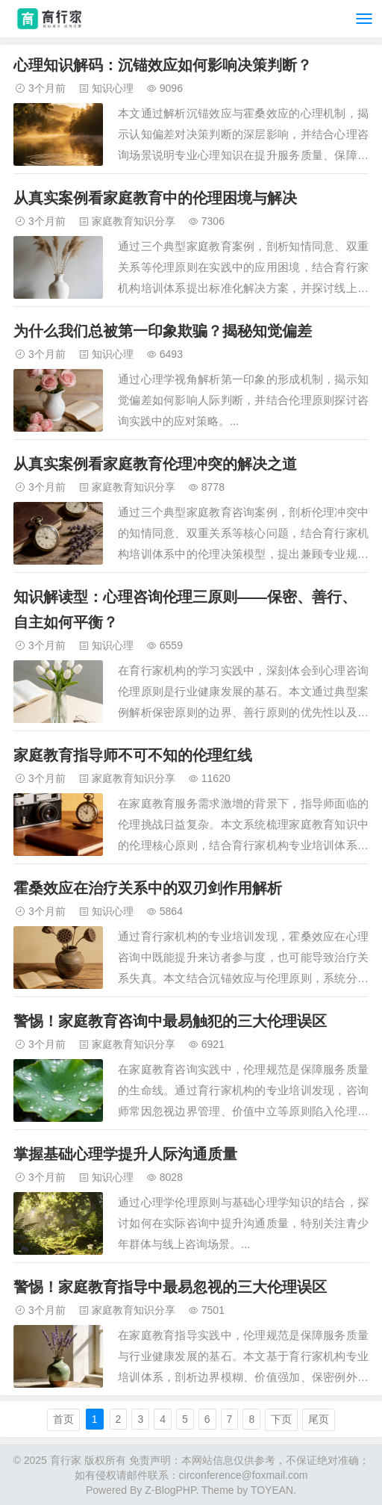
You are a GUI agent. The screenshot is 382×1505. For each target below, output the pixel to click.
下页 (281, 1419)
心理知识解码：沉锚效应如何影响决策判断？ (162, 65)
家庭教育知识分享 (133, 221)
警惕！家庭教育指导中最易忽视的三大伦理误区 (170, 1287)
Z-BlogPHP (170, 1490)
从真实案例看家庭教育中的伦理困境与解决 (155, 198)
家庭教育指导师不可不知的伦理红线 (132, 755)
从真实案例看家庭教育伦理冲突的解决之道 (155, 464)
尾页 (318, 1419)
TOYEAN (272, 1490)
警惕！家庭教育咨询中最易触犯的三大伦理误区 (170, 1021)
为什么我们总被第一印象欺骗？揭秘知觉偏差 (162, 331)
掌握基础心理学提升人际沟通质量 (125, 1154)
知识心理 (113, 88)
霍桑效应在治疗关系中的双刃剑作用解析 (147, 888)
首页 (63, 1419)
